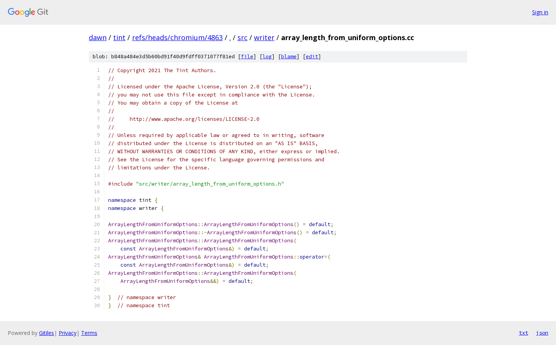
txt (523, 332)
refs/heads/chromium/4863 (177, 37)
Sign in (540, 12)
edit (312, 56)
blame (289, 56)
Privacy (67, 333)
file (247, 56)
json (542, 332)
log (267, 56)
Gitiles (46, 333)
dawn (98, 37)
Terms (89, 333)
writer (264, 37)
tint (119, 37)
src (242, 37)
